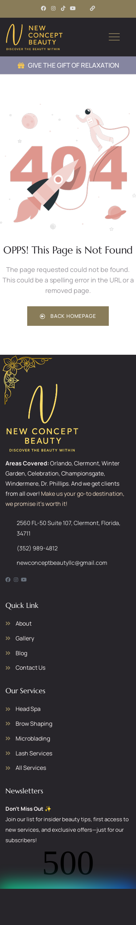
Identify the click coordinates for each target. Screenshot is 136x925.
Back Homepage (68, 315)
